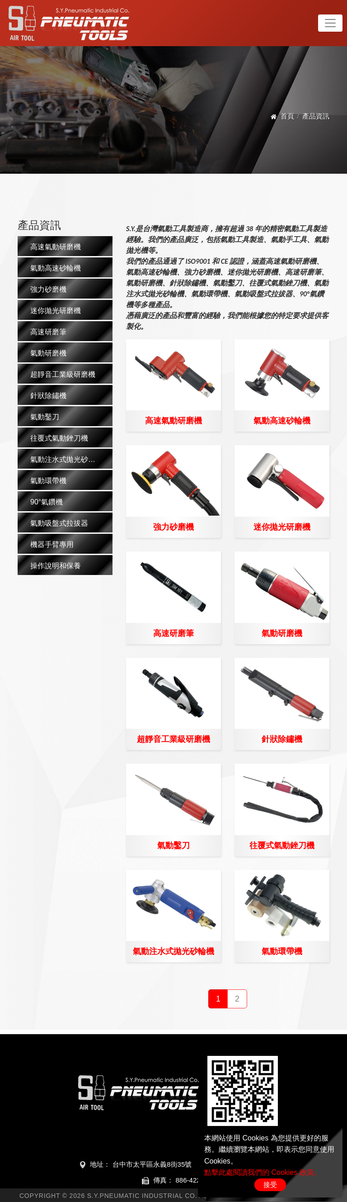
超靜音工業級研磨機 (173, 739)
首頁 (287, 116)
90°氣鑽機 (46, 502)
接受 (270, 1184)
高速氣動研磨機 (173, 420)
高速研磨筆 (173, 633)
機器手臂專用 (52, 544)
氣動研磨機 (282, 633)
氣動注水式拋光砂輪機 (173, 951)
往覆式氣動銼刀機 (281, 845)
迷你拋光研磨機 (281, 527)
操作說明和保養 (55, 566)
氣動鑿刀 (173, 845)
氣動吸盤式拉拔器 (59, 523)
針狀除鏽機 (282, 739)
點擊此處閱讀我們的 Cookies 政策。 (262, 1172)
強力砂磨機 (173, 527)
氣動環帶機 (282, 951)
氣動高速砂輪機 (281, 420)
